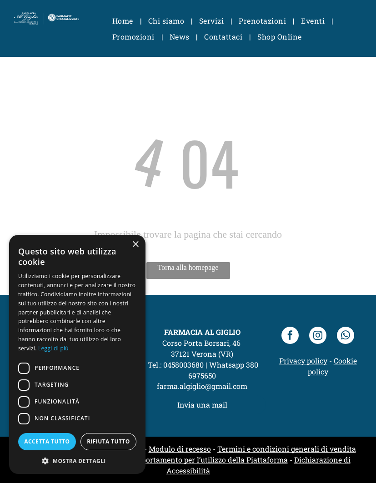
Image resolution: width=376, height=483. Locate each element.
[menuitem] (123, 21)
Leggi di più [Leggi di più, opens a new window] (53, 348)
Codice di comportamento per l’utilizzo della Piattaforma (191, 459)
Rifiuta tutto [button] (108, 441)
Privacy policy (303, 360)
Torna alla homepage (188, 267)
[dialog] (77, 354)
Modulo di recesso (180, 448)
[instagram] (317, 336)
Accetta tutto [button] (47, 441)
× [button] (135, 244)
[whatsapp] (345, 336)
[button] (77, 460)
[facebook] (290, 336)
